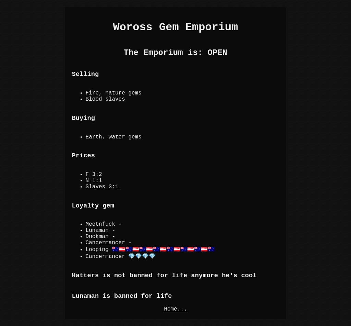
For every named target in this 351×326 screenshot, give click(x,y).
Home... (175, 309)
